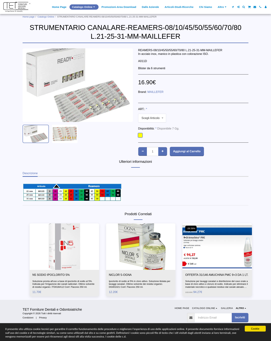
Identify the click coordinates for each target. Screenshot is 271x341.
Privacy (43, 317)
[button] (232, 7)
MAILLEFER (155, 91)
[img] (64, 246)
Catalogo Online (46, 16)
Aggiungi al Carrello (187, 151)
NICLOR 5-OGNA (120, 274)
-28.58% (191, 228)
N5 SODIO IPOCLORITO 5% (51, 274)
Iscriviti (240, 317)
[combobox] (152, 118)
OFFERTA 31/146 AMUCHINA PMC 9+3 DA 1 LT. (216, 274)
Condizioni (28, 317)
